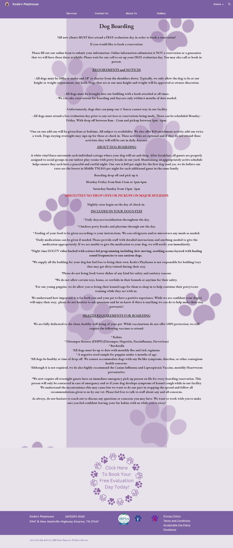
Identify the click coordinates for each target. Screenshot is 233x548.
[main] (116, 233)
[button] (229, 4)
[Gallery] (161, 13)
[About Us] (131, 13)
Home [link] (217, 4)
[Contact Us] (101, 13)
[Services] (71, 13)
